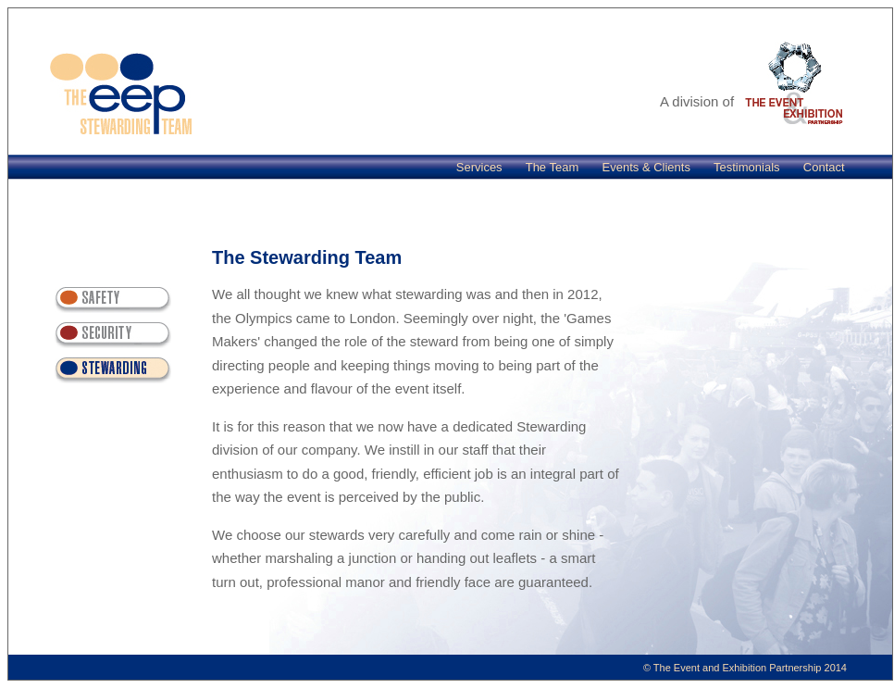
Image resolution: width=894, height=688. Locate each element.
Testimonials (747, 167)
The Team (552, 167)
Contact (824, 167)
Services (479, 167)
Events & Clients (646, 167)
